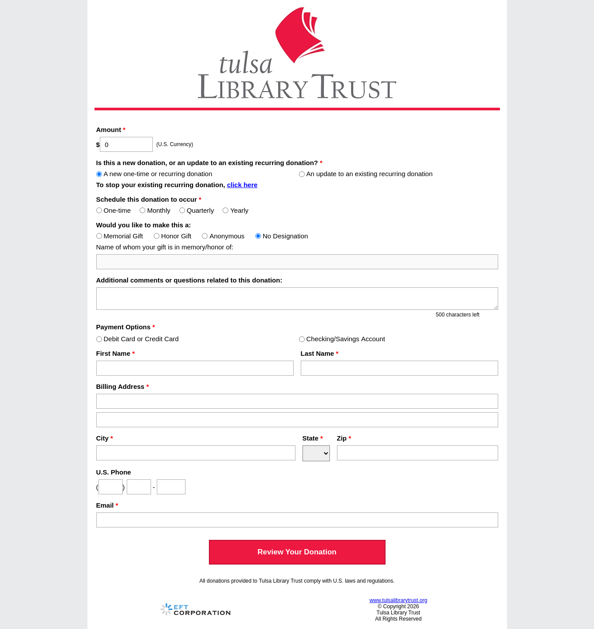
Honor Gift (172, 236)
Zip (344, 438)
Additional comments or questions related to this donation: (189, 280)
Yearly (235, 210)
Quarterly (196, 210)
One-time (113, 210)
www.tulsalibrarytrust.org (399, 600)
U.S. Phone (113, 472)
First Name (115, 353)
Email (107, 505)
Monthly (155, 210)
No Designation (281, 236)
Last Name (320, 353)
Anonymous (223, 236)
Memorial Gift (119, 236)
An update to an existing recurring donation (366, 173)
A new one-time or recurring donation (154, 173)
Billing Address (122, 386)
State (313, 438)
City (104, 438)
